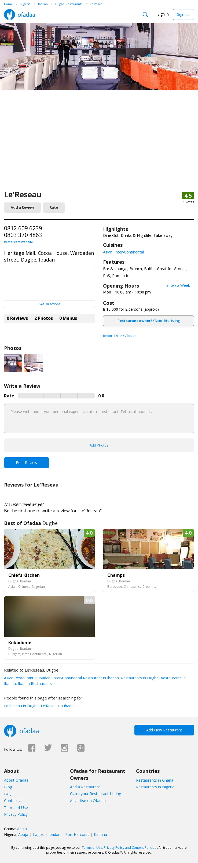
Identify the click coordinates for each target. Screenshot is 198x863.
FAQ (8, 793)
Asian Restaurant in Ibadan (27, 677)
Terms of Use (16, 807)
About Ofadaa (16, 780)
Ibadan (54, 834)
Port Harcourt (77, 834)
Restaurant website (18, 242)
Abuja (23, 834)
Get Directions (49, 304)
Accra (22, 828)
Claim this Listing (149, 320)
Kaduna (100, 834)
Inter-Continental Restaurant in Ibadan (85, 677)
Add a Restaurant (85, 786)
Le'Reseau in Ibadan (58, 705)
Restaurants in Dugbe (139, 677)
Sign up (183, 14)
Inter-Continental (129, 252)
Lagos (38, 834)
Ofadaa (19, 14)
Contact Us (13, 800)
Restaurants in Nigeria (155, 786)
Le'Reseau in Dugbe (21, 705)
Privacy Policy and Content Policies (130, 847)
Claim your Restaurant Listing (95, 793)
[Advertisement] (99, 149)
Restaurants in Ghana (154, 780)
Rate (54, 207)
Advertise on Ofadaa (88, 800)
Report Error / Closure (120, 335)
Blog (8, 786)
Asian (107, 252)
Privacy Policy (16, 814)
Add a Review (22, 207)
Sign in (163, 14)
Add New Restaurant (164, 730)
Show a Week (178, 285)
